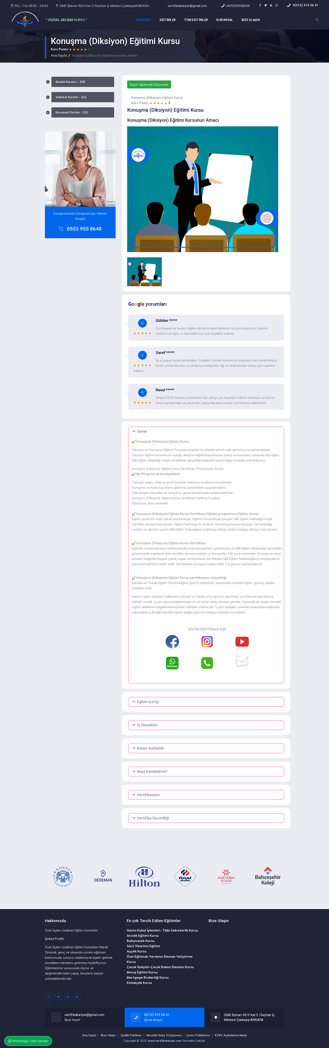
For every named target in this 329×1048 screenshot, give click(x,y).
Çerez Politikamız (198, 1035)
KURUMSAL (224, 20)
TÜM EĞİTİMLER (196, 20)
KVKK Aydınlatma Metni (231, 1035)
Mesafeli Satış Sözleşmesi (163, 1035)
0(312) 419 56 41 (306, 5)
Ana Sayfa (59, 55)
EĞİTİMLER (168, 20)
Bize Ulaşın (108, 1035)
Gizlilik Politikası (131, 1035)
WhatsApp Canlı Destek (28, 1041)
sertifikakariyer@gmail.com (187, 6)
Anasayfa (143, 20)
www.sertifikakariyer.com (164, 1040)
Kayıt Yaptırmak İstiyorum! (149, 84)
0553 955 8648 (84, 229)
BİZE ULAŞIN (251, 20)
